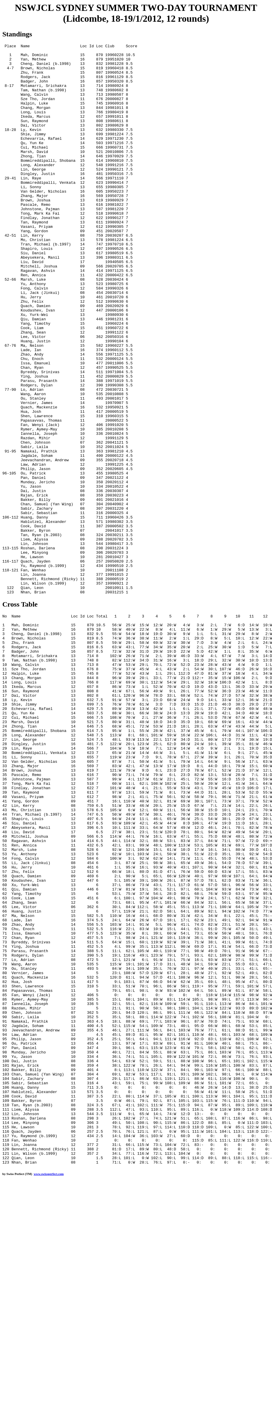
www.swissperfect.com (49, 1394)
